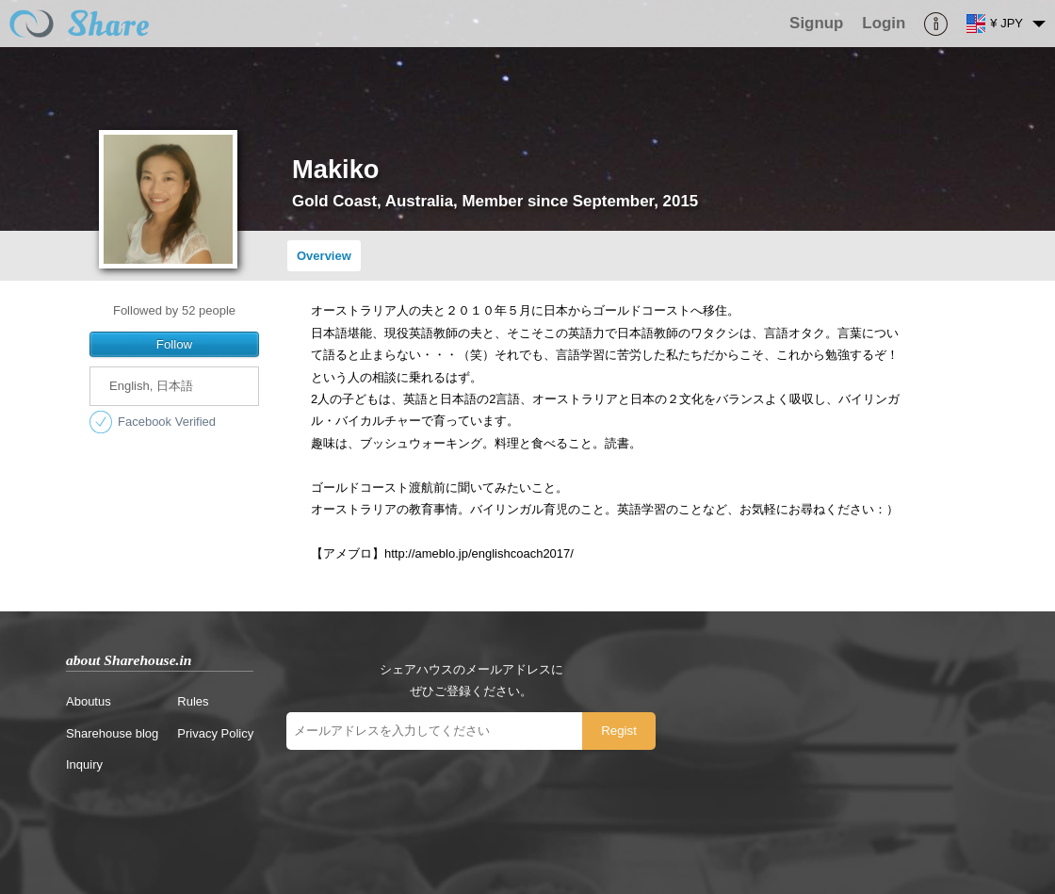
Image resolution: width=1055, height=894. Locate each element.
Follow (174, 344)
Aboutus (88, 701)
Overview (324, 256)
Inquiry (84, 764)
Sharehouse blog (112, 733)
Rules (192, 701)
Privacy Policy (215, 733)
